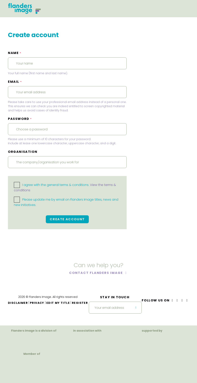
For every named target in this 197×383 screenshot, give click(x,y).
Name (14, 53)
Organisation (22, 151)
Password (20, 118)
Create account (67, 219)
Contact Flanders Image (96, 273)
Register (80, 303)
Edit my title (58, 303)
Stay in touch (115, 297)
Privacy (37, 303)
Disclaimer (18, 303)
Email (15, 81)
